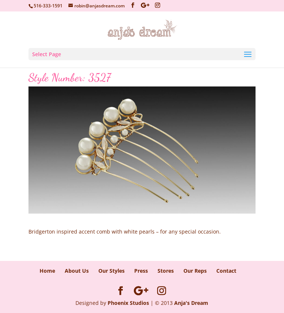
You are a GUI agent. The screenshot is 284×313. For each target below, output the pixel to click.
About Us (77, 270)
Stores (166, 270)
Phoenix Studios (128, 302)
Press (141, 270)
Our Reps (195, 270)
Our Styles (111, 270)
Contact (226, 270)
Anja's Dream (191, 302)
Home (47, 270)
